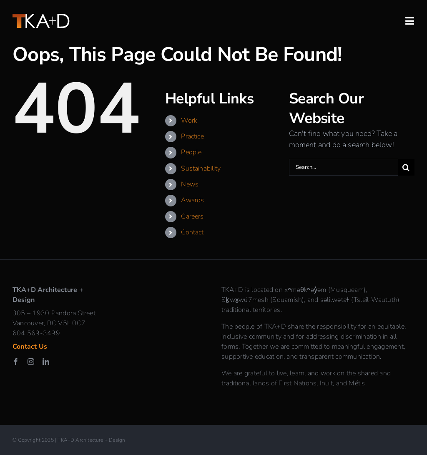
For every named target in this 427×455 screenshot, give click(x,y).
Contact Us (30, 346)
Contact (192, 232)
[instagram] (31, 361)
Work (189, 120)
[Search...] (343, 167)
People (191, 152)
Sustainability (201, 168)
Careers (192, 216)
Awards (192, 200)
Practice (192, 136)
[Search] (406, 167)
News (189, 184)
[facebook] (16, 361)
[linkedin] (46, 361)
